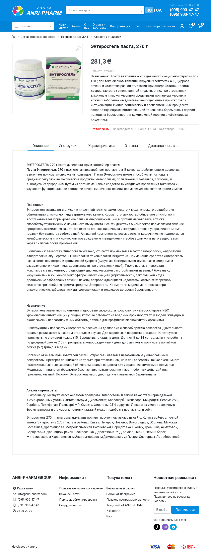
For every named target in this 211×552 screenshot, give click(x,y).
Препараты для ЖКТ (74, 36)
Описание (41, 146)
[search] (140, 10)
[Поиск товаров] (101, 10)
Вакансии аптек (70, 494)
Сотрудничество (70, 505)
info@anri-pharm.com (32, 494)
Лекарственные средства (38, 36)
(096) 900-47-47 (184, 14)
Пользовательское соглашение (81, 488)
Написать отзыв (103, 71)
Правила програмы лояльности (128, 499)
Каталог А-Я (114, 511)
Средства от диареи (107, 36)
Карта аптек (25, 488)
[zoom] (78, 48)
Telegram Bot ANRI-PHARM (124, 505)
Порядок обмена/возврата (78, 499)
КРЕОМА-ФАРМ (145, 129)
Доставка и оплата (163, 146)
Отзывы (131, 146)
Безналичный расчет (120, 488)
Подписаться (185, 510)
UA (159, 10)
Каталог (33, 26)
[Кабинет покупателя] (181, 26)
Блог (109, 516)
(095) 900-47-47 (184, 9)
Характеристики (101, 146)
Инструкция (68, 146)
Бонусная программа (120, 494)
